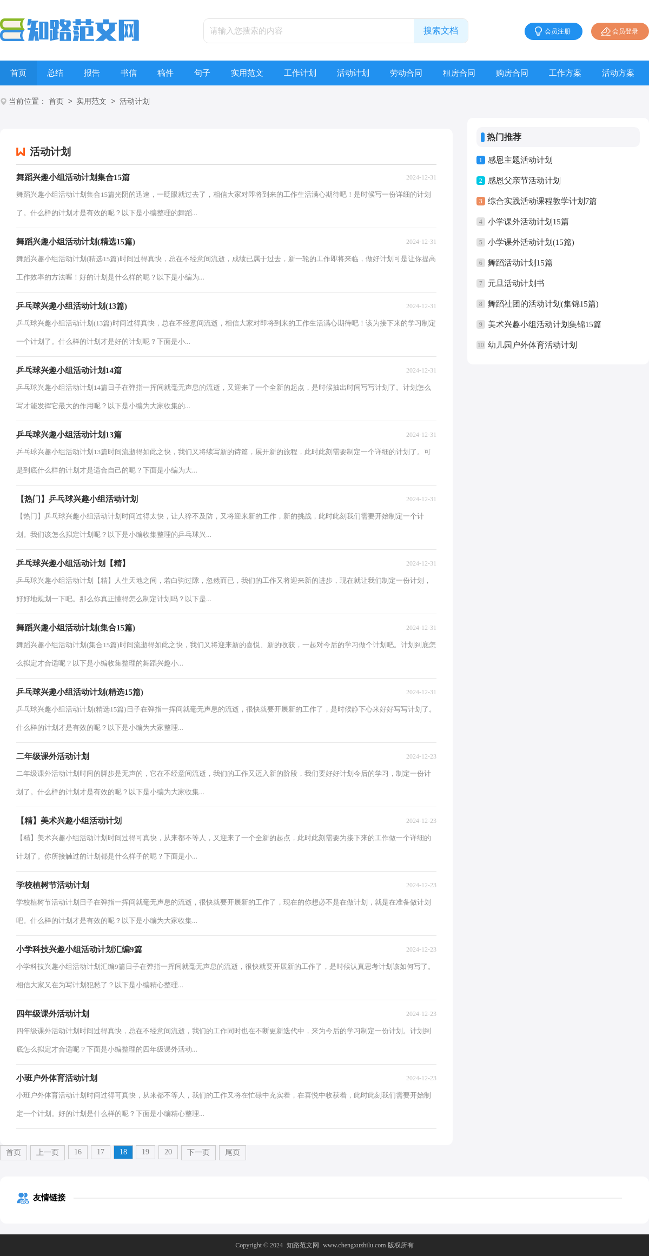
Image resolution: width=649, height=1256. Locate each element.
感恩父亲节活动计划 (524, 180)
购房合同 (512, 73)
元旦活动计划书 (516, 283)
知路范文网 (303, 1245)
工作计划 (300, 73)
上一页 (47, 1152)
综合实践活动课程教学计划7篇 (543, 201)
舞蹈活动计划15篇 (520, 262)
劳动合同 (406, 73)
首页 (18, 73)
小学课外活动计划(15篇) (531, 242)
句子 (202, 73)
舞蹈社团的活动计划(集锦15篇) (543, 304)
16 (78, 1152)
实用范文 (247, 73)
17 (100, 1152)
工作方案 (565, 73)
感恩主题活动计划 (520, 160)
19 (145, 1152)
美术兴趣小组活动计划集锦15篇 (544, 324)
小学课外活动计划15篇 (528, 221)
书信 (129, 73)
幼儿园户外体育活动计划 (532, 345)
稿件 (165, 73)
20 (168, 1152)
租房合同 (459, 73)
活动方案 (618, 73)
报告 (92, 73)
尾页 (232, 1152)
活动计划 (353, 73)
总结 (55, 73)
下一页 (198, 1152)
